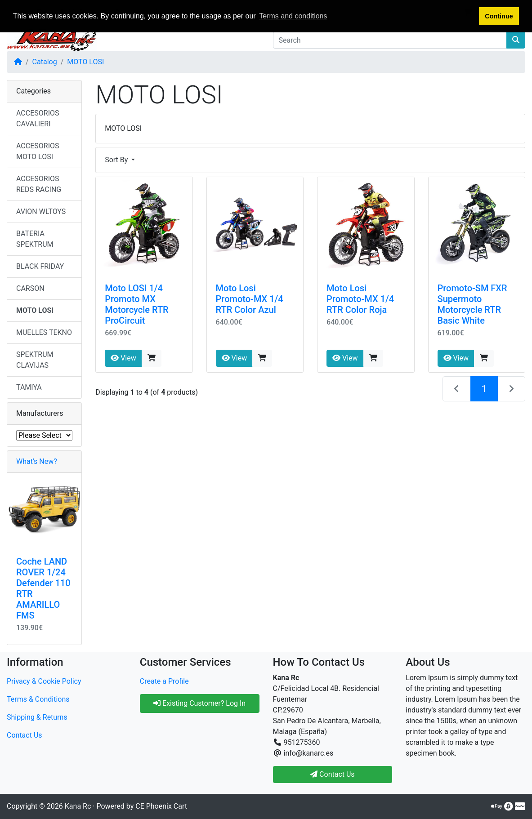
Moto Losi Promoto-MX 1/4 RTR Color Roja (360, 299)
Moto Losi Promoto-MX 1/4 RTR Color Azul (249, 299)
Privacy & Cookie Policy (44, 681)
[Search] (390, 40)
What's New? (36, 461)
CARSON (30, 288)
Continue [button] (499, 16)
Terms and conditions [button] (293, 16)
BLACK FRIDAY (40, 266)
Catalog (44, 62)
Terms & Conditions (38, 699)
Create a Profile (164, 681)
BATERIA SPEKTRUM (34, 239)
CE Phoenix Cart (161, 806)
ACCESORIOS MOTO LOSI (37, 151)
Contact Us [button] (332, 774)
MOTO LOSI (85, 62)
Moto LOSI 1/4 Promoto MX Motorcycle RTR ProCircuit (137, 304)
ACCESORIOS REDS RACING (38, 184)
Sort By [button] (117, 160)
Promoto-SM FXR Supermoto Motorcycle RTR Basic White (472, 304)
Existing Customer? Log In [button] (199, 703)
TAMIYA (29, 387)
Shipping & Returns (37, 717)
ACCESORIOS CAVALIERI (37, 118)
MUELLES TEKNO (44, 332)
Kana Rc (78, 806)
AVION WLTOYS (41, 211)
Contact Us (24, 735)
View (123, 358)
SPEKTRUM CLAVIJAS (34, 359)
